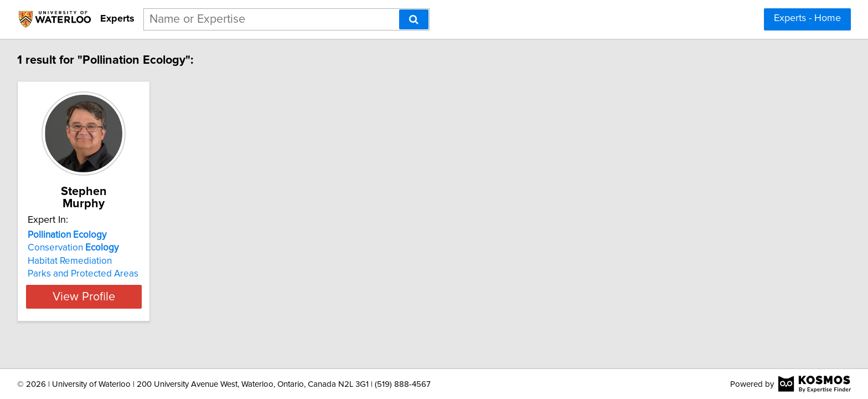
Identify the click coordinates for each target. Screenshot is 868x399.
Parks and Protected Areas (84, 262)
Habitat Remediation (71, 249)
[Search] (413, 19)
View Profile (99, 284)
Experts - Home (807, 18)
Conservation (74, 236)
